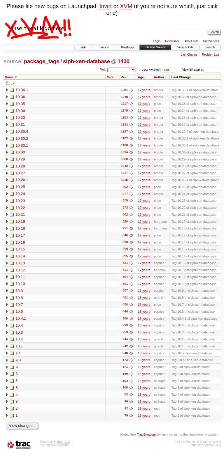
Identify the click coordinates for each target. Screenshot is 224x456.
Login (156, 41)
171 (125, 369)
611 (125, 271)
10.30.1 (21, 146)
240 (125, 355)
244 (125, 341)
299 (125, 320)
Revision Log (210, 54)
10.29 (20, 160)
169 (125, 376)
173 (125, 362)
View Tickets (185, 47)
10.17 (20, 236)
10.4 (19, 327)
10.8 (19, 299)
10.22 (20, 208)
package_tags (42, 61)
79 (126, 418)
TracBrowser (146, 437)
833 (125, 250)
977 (125, 194)
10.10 (20, 285)
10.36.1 (21, 90)
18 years (144, 299)
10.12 (20, 271)
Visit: (103, 69)
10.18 (20, 229)
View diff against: (201, 69)
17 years (144, 90)
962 (125, 215)
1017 (124, 174)
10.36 (20, 97)
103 (125, 383)
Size (110, 77)
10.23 (20, 201)
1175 (124, 111)
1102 (124, 139)
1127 (124, 132)
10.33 (20, 118)
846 (125, 236)
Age (141, 77)
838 (125, 243)
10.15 (20, 250)
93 (126, 397)
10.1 (19, 348)
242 (125, 348)
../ (12, 83)
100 (125, 390)
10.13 (20, 264)
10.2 (19, 341)
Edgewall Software (56, 448)
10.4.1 (20, 320)
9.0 (18, 362)
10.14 (20, 257)
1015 (124, 180)
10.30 (20, 153)
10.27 (20, 174)
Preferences (211, 41)
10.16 (20, 243)
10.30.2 (21, 139)
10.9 (19, 292)
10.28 (20, 167)
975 (125, 201)
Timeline (103, 47)
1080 (124, 160)
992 (125, 187)
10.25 (20, 187)
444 (125, 313)
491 (125, 299)
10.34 (20, 111)
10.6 (19, 313)
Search (210, 47)
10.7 (19, 306)
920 (125, 222)
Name (9, 77)
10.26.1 (21, 180)
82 (126, 411)
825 (125, 257)
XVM (126, 6)
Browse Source (155, 47)
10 (17, 355)
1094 (124, 153)
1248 (124, 97)
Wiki (83, 47)
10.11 (20, 278)
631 (125, 264)
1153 (124, 118)
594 (125, 278)
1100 (124, 146)
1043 (124, 167)
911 (125, 229)
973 (125, 208)
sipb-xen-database (86, 61)
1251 (124, 90)
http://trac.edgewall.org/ (206, 448)
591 (125, 285)
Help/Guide (172, 41)
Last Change (189, 54)
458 (125, 306)
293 (125, 327)
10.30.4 (21, 132)
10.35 (20, 104)
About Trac (191, 41)
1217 (124, 104)
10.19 (20, 222)
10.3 (19, 334)
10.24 (20, 194)
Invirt (105, 6)
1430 (124, 61)
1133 (124, 125)
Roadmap (127, 47)
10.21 (20, 215)
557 (125, 292)
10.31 (20, 125)
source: (13, 61)
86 (126, 404)
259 (125, 334)
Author (159, 77)
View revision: (151, 69)
